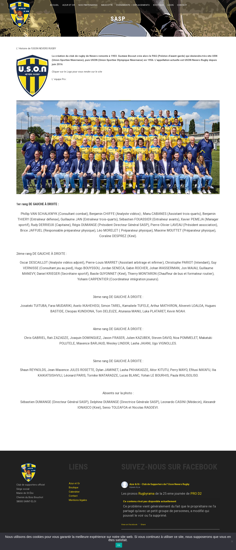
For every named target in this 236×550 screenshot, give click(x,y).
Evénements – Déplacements (133, 5)
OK (118, 545)
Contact (182, 5)
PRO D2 (196, 494)
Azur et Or (68, 5)
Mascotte (107, 5)
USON (170, 5)
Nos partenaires (88, 5)
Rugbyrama (146, 494)
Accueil (54, 5)
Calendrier (74, 491)
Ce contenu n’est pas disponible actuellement (149, 501)
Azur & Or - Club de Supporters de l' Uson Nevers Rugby (159, 484)
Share (143, 524)
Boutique (158, 5)
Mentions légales (78, 500)
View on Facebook (129, 524)
